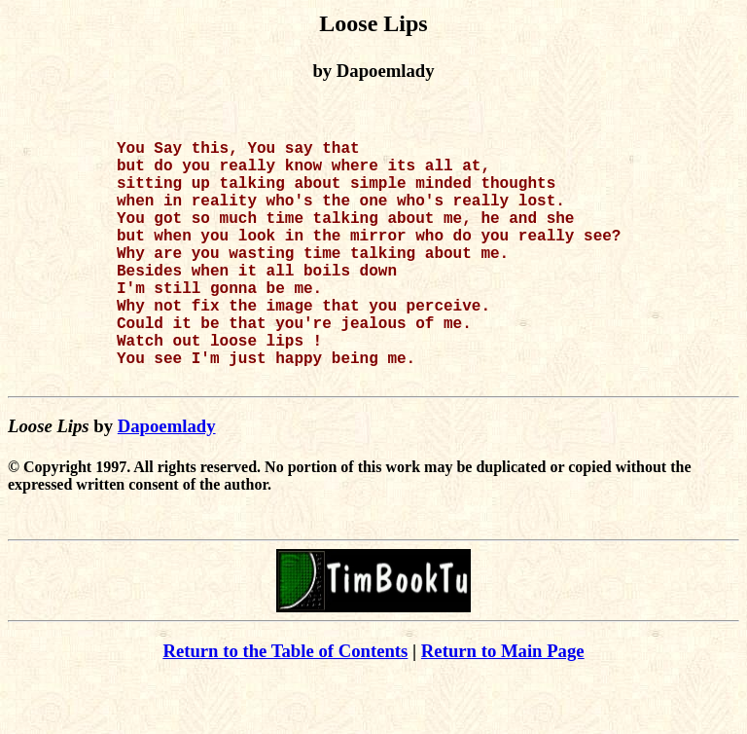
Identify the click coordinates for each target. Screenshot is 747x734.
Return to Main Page (503, 705)
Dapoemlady (167, 480)
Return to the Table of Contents (285, 705)
